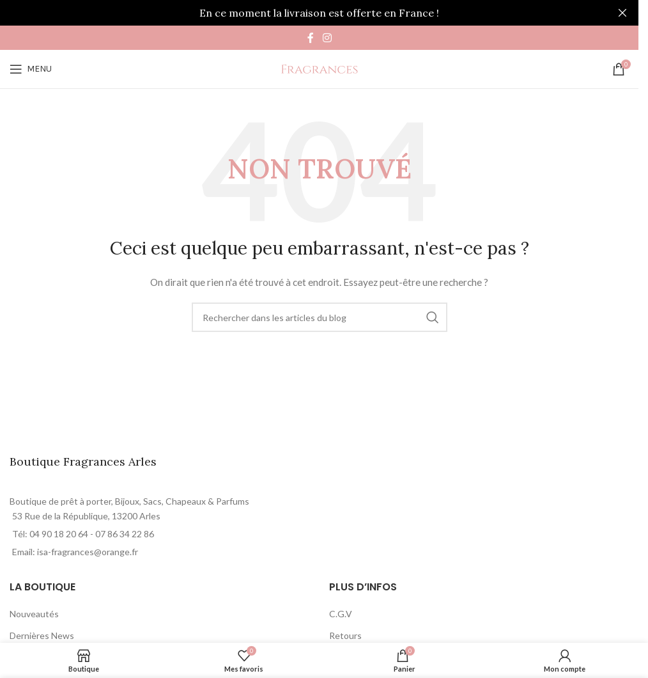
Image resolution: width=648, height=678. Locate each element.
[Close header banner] (622, 13)
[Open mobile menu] (30, 69)
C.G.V (340, 613)
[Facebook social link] (310, 37)
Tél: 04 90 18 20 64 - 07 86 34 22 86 (83, 533)
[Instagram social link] (327, 37)
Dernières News (42, 635)
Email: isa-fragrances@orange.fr (75, 551)
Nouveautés (34, 613)
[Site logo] (319, 68)
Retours (345, 635)
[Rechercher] (319, 317)
